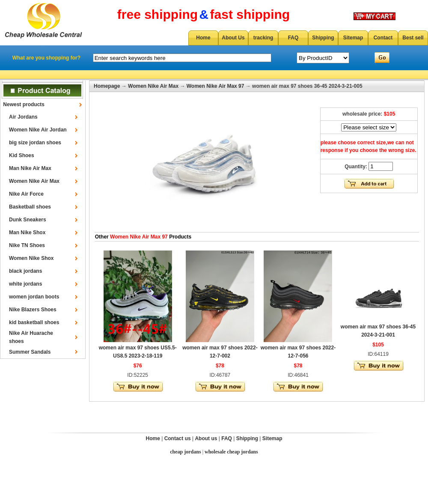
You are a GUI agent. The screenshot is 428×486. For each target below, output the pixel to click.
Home (203, 38)
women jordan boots (34, 297)
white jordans (25, 284)
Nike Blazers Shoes (32, 310)
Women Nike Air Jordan (38, 130)
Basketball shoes (30, 207)
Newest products (24, 104)
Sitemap (353, 38)
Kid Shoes (21, 155)
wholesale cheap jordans (231, 452)
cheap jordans (185, 452)
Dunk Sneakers (27, 220)
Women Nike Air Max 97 (215, 86)
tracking (263, 38)
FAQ (293, 38)
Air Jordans (23, 117)
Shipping (323, 38)
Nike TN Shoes (27, 245)
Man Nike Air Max (30, 168)
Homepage (107, 86)
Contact (383, 38)
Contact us (177, 438)
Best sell (412, 38)
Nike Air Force (26, 194)
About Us (233, 38)
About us (206, 438)
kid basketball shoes (34, 322)
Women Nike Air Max (34, 181)
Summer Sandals (30, 352)
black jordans (25, 271)
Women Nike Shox (31, 258)
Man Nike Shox (27, 233)
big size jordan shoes (35, 143)
